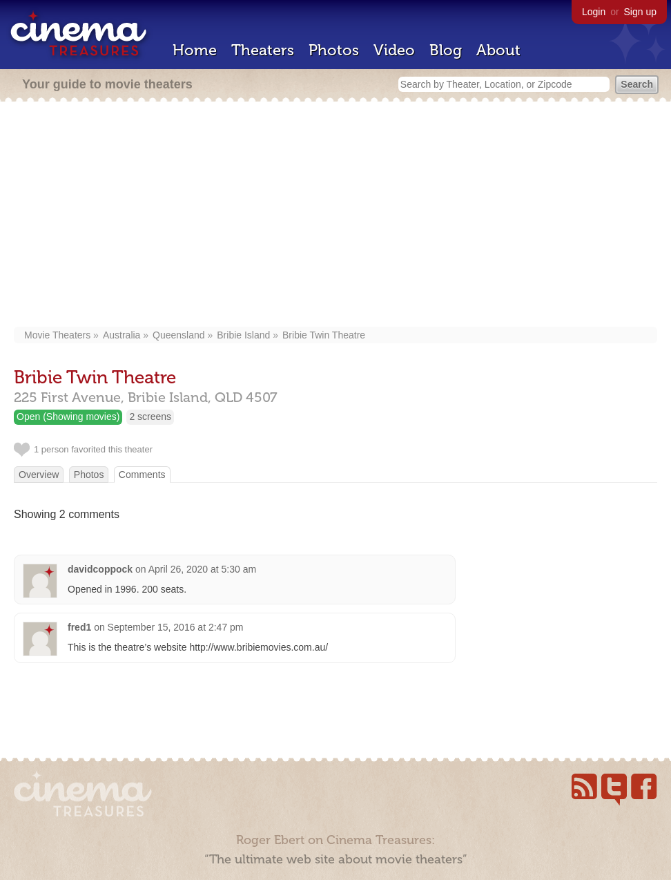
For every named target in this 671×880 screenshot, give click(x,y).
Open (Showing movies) (68, 416)
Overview (39, 474)
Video (394, 50)
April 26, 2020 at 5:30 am (202, 569)
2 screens (150, 416)
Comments (142, 474)
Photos (334, 50)
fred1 (79, 627)
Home (195, 50)
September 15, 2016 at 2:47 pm (176, 627)
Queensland (179, 335)
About (498, 50)
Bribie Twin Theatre (323, 335)
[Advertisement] (336, 215)
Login (593, 11)
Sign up (640, 11)
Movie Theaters (57, 335)
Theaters (262, 50)
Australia (121, 335)
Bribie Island (243, 335)
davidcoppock (100, 569)
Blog (445, 50)
